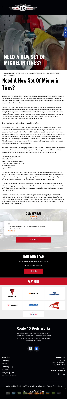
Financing (6, 370)
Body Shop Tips (8, 373)
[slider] (33, 216)
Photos (5, 363)
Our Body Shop (7, 367)
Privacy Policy (57, 386)
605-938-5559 (14, 100)
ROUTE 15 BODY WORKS (12, 73)
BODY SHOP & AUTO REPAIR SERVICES (33, 73)
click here (33, 271)
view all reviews (33, 240)
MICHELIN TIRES (9, 75)
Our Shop (5, 361)
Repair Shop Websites (24, 386)
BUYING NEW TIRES (53, 73)
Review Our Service (9, 376)
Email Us (61, 374)
